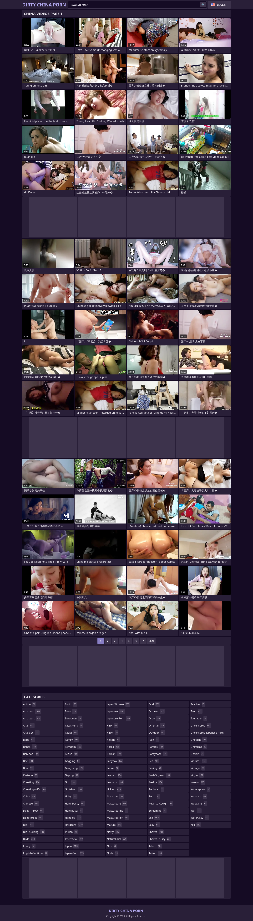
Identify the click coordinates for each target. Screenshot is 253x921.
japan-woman (118, 704)
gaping (72, 775)
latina (113, 768)
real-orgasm (160, 775)
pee (154, 761)
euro (71, 711)
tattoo (155, 853)
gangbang (74, 768)
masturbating (117, 810)
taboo (155, 846)
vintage (198, 768)
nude (112, 853)
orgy (155, 718)
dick (28, 824)
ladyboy (115, 761)
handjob (73, 817)
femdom (73, 746)
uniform (199, 739)
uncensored (201, 725)
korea (113, 746)
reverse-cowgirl (161, 803)
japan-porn (75, 853)
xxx (196, 824)
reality (156, 782)
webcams (199, 803)
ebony (29, 846)
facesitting (74, 725)
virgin (197, 775)
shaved (156, 831)
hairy (71, 796)
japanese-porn (119, 718)
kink (112, 725)
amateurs (32, 718)
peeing (155, 768)
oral (154, 704)
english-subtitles (35, 853)
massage (115, 796)
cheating (31, 782)
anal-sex (31, 732)
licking (114, 789)
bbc (28, 761)
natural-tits (117, 839)
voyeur (198, 782)
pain (154, 739)
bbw (28, 768)
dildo (29, 839)
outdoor (157, 732)
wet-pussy (200, 817)
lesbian (114, 775)
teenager (199, 718)
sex (154, 817)
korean (114, 753)
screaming (158, 810)
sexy (154, 824)
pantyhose (158, 753)
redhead (156, 789)
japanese (116, 711)
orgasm (157, 711)
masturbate (117, 803)
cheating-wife (34, 789)
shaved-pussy (160, 839)
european (73, 718)
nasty (113, 831)
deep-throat (33, 810)
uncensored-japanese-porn (207, 733)
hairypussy (74, 810)
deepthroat (33, 817)
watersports (200, 789)
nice (112, 846)
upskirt (197, 753)
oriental (157, 725)
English (222, 4)
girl (70, 782)
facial (71, 732)
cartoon (30, 775)
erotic (71, 704)
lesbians (115, 782)
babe (29, 739)
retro (154, 796)
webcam (199, 796)
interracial (74, 839)
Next (151, 640)
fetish (71, 753)
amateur (32, 711)
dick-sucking (34, 831)
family (72, 739)
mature (114, 824)
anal (29, 725)
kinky (112, 732)
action (29, 704)
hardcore (74, 824)
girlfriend (74, 789)
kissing (113, 739)
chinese (31, 803)
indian (71, 831)
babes (30, 746)
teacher (198, 704)
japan (72, 846)
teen (196, 711)
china (29, 796)
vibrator (199, 761)
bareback (31, 753)
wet (196, 810)
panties (156, 746)
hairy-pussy (75, 803)
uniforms (199, 746)
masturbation (118, 817)
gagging (72, 761)
